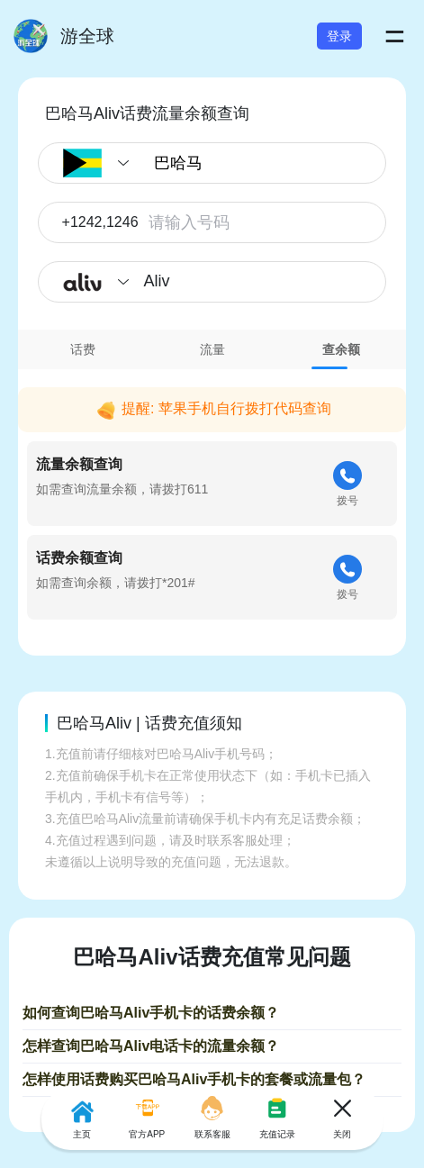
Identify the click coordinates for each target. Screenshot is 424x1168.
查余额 (341, 349)
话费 (82, 349)
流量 (212, 349)
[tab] (83, 349)
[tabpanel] (212, 499)
